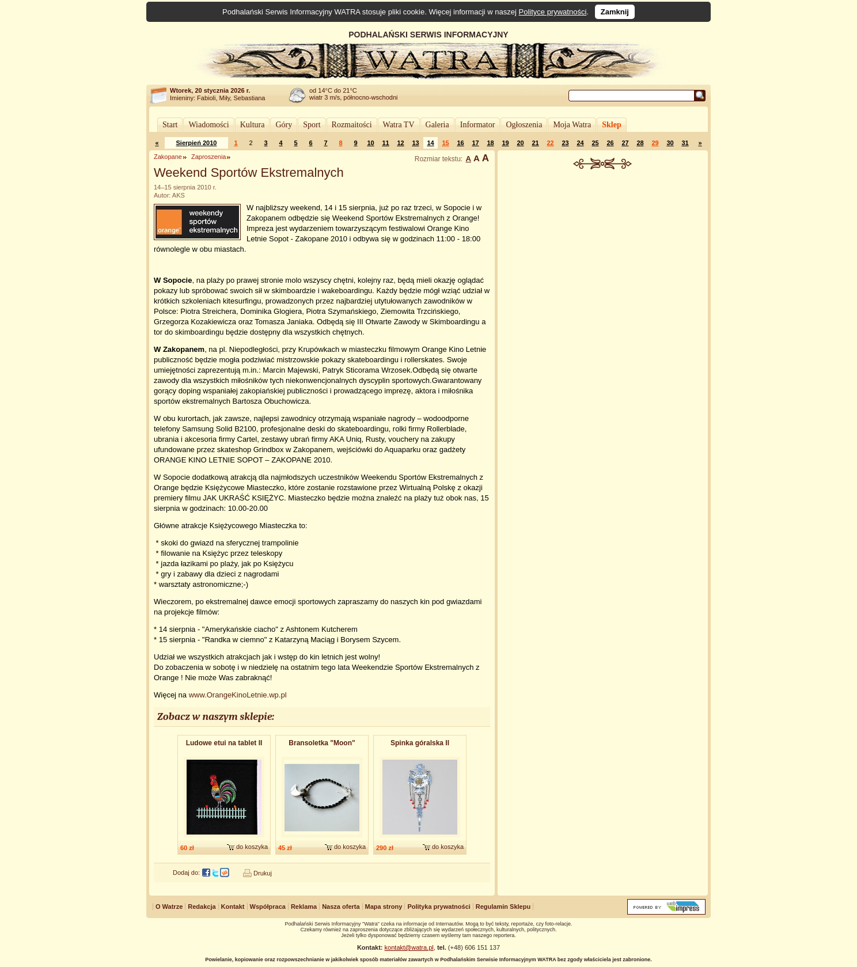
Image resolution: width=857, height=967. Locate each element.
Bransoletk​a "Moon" (322, 743)
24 (580, 142)
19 (505, 142)
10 (370, 142)
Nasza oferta (340, 906)
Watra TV (399, 124)
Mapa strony (384, 906)
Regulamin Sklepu (503, 906)
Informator (477, 124)
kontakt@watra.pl (409, 947)
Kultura (252, 124)
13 (415, 142)
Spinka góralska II (419, 743)
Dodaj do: (186, 872)
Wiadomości (208, 124)
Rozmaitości (352, 124)
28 (639, 142)
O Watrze (169, 906)
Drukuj (262, 873)
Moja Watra (572, 124)
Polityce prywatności (553, 11)
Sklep (611, 124)
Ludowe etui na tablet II (224, 743)
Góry (283, 124)
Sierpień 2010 (196, 142)
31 (684, 142)
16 (460, 142)
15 (445, 142)
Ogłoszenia (524, 124)
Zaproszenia (208, 156)
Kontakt (233, 906)
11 (385, 142)
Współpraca (268, 906)
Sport (311, 124)
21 (535, 142)
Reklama (304, 906)
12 (400, 142)
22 (550, 142)
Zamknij (615, 11)
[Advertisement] (603, 255)
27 (624, 142)
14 (430, 142)
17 (475, 142)
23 (565, 142)
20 (520, 142)
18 (490, 142)
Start (169, 124)
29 (654, 142)
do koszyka (252, 846)
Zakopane (168, 156)
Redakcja (201, 906)
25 (594, 142)
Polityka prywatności (438, 906)
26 (609, 142)
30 (669, 142)
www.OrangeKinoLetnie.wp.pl (238, 695)
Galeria (437, 124)
